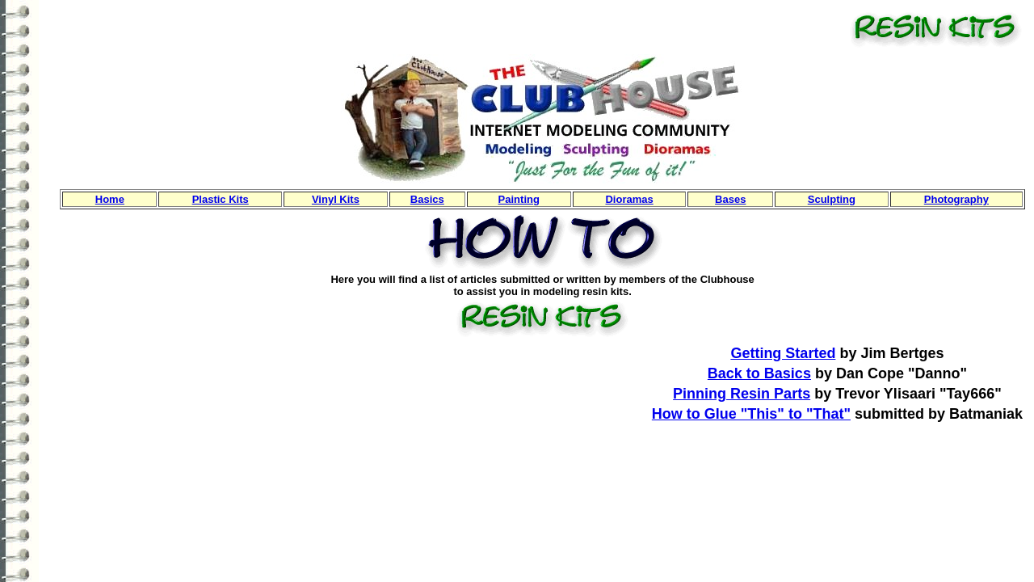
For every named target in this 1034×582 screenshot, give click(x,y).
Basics (427, 199)
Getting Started (782, 353)
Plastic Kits (220, 199)
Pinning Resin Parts (741, 394)
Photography (956, 199)
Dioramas (629, 199)
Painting (519, 199)
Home (109, 199)
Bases (730, 199)
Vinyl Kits (335, 199)
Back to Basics (759, 373)
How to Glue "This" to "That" (751, 414)
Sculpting (831, 199)
